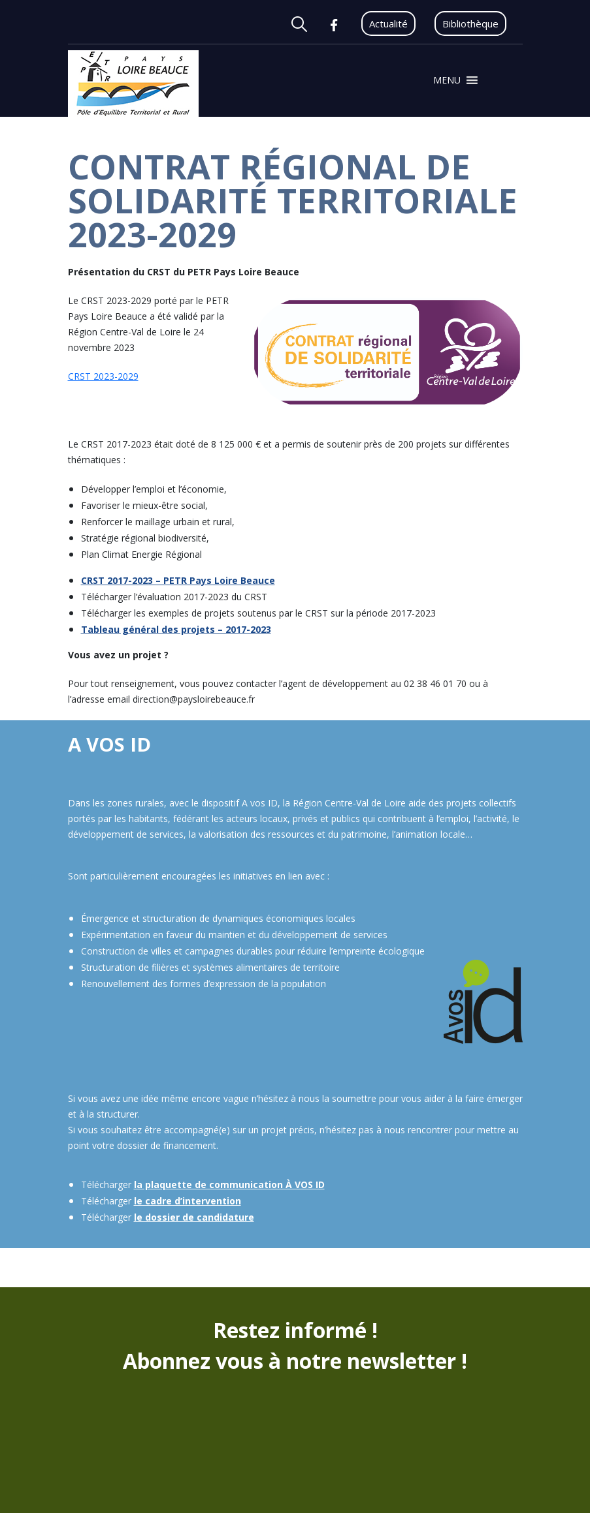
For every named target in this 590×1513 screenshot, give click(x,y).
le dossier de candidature (194, 1217)
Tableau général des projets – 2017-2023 (176, 629)
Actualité (388, 23)
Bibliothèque (470, 23)
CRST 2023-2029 (103, 376)
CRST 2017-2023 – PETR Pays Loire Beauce (178, 580)
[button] (447, 80)
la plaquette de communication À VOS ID (229, 1184)
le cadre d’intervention (187, 1201)
